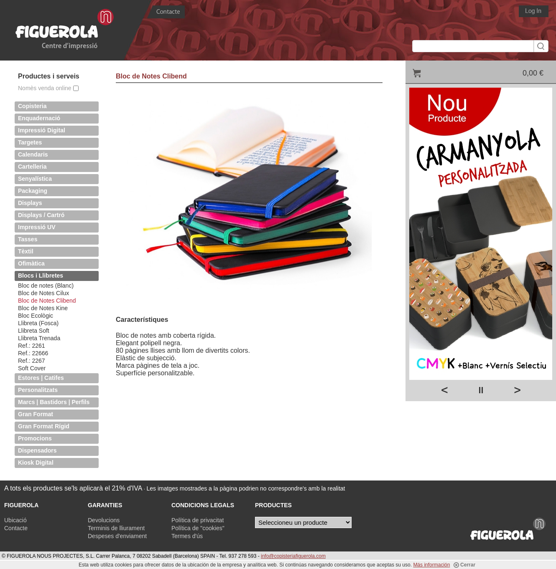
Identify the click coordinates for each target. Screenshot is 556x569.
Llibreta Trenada (39, 338)
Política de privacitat (197, 520)
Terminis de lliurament (116, 528)
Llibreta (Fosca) (38, 323)
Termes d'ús (187, 536)
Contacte (16, 528)
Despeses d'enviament (117, 536)
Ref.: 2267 (31, 360)
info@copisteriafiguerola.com (293, 556)
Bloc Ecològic (35, 315)
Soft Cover (32, 368)
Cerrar (464, 565)
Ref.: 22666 (33, 353)
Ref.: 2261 (31, 345)
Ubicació (15, 520)
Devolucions (104, 520)
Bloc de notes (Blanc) (46, 285)
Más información (431, 565)
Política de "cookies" (197, 528)
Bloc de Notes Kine (43, 308)
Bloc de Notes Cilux (43, 293)
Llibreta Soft (33, 330)
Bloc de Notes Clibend (47, 300)
